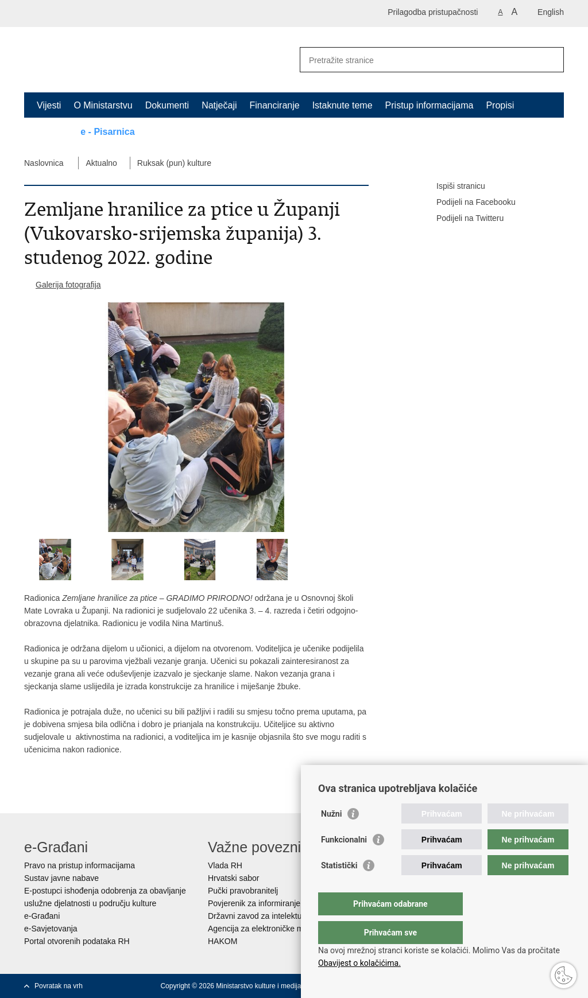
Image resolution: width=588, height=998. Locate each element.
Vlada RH (225, 865)
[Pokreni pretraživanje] (550, 60)
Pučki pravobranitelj (243, 890)
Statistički (339, 888)
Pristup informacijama (429, 105)
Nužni (331, 836)
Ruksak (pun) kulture (174, 163)
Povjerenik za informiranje (254, 903)
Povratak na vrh (58, 986)
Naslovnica (43, 163)
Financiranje (274, 105)
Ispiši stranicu (452, 186)
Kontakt (52, 132)
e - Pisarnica (107, 132)
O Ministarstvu (103, 105)
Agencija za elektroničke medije (264, 928)
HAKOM (222, 941)
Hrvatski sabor (233, 878)
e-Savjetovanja (51, 928)
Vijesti (49, 105)
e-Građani (42, 916)
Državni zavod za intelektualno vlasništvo (281, 916)
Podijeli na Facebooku (468, 202)
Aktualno (101, 163)
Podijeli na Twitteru (462, 218)
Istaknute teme (342, 105)
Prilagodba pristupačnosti (433, 12)
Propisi (500, 105)
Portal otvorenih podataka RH (77, 941)
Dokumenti (167, 105)
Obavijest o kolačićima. (359, 963)
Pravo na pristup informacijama (79, 865)
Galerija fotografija (68, 284)
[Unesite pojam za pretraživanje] (419, 60)
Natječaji (219, 105)
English (550, 12)
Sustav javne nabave (61, 878)
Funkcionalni (344, 862)
